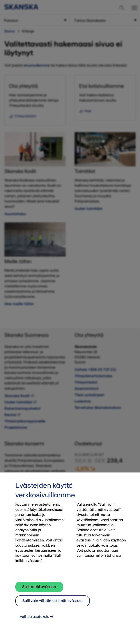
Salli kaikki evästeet (39, 588)
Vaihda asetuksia (34, 618)
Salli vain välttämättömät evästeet (52, 602)
